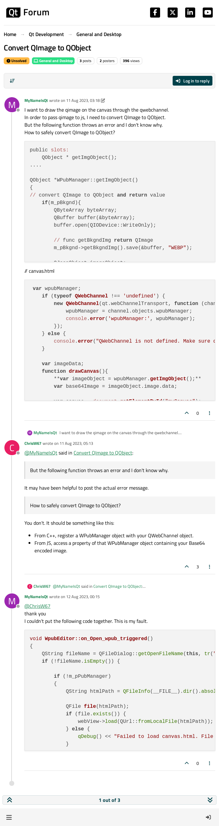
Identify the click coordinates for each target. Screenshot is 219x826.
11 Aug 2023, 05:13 (76, 443)
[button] (9, 817)
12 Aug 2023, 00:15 (83, 596)
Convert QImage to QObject (103, 452)
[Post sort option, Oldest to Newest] (12, 81)
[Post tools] (210, 413)
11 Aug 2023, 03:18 (83, 100)
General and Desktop (53, 61)
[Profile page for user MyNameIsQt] (11, 104)
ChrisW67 (32, 443)
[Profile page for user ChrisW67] (11, 447)
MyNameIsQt (36, 100)
